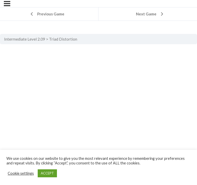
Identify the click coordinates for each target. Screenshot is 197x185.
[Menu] (7, 3)
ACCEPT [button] (47, 173)
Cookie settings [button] (21, 173)
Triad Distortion (63, 39)
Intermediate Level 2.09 (24, 39)
